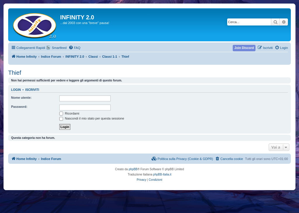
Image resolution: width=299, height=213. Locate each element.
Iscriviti (32, 89)
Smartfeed (59, 48)
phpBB (133, 169)
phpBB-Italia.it (162, 174)
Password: (19, 106)
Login (16, 89)
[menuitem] (74, 47)
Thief (14, 72)
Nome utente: (21, 97)
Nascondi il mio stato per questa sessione (91, 118)
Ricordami (69, 113)
